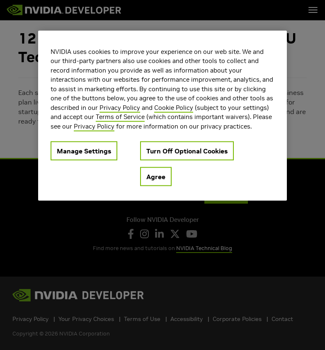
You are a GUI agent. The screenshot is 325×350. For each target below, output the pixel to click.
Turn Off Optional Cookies (187, 151)
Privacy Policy (119, 107)
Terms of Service (120, 117)
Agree (155, 177)
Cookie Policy (173, 107)
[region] (162, 115)
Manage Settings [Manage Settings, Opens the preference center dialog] (84, 151)
